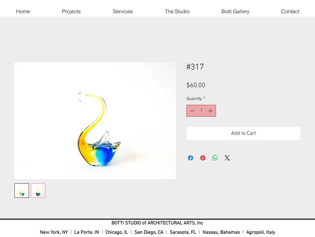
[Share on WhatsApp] (215, 158)
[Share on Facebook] (190, 158)
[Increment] (211, 110)
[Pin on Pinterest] (203, 158)
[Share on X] (227, 158)
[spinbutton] (201, 110)
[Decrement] (191, 110)
